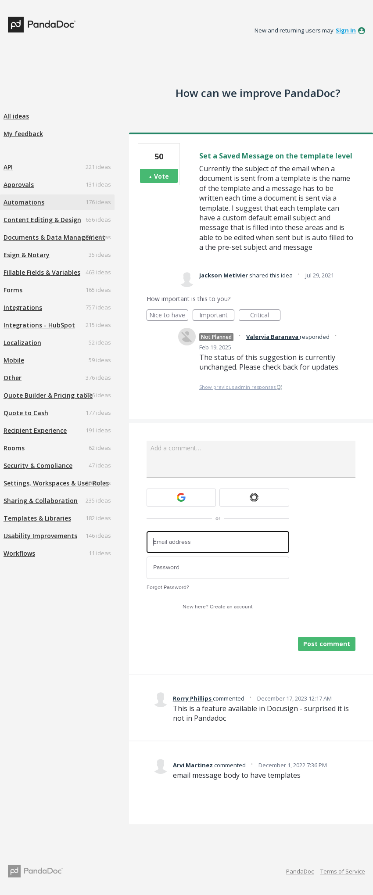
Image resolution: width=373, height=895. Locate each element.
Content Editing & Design (42, 220)
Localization (22, 342)
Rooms (14, 448)
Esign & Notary (27, 255)
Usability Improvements (40, 536)
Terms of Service (342, 871)
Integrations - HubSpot (39, 325)
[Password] (218, 568)
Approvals (19, 184)
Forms (13, 290)
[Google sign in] (181, 498)
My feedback (23, 133)
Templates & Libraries (37, 518)
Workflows (19, 553)
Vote (161, 176)
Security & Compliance (38, 465)
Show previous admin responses (240, 387)
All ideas (16, 116)
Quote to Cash (26, 413)
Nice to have (168, 316)
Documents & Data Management (54, 237)
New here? (218, 607)
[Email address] (218, 542)
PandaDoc (300, 871)
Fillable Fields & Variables (42, 272)
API (8, 167)
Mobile (14, 360)
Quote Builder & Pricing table (48, 395)
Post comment (326, 644)
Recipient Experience (35, 430)
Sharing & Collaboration (41, 500)
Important (216, 316)
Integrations (23, 307)
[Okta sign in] (254, 498)
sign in (346, 30)
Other (13, 378)
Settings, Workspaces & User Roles (56, 483)
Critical (265, 316)
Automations (24, 202)
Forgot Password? (168, 587)
